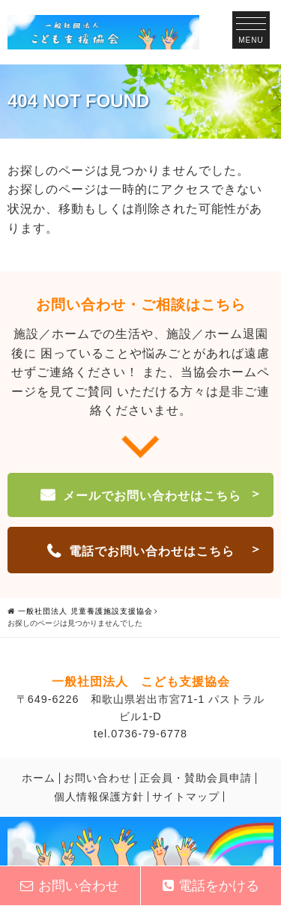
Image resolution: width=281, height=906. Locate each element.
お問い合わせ (97, 778)
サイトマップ (186, 797)
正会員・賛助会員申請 (195, 778)
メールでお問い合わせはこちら (152, 495)
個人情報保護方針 (99, 797)
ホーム (38, 778)
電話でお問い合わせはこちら (152, 551)
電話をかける (211, 885)
